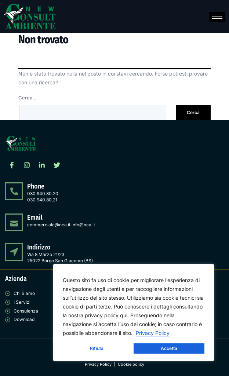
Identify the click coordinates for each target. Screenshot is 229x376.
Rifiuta (96, 348)
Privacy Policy (153, 333)
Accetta (169, 348)
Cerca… (27, 98)
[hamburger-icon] (217, 17)
